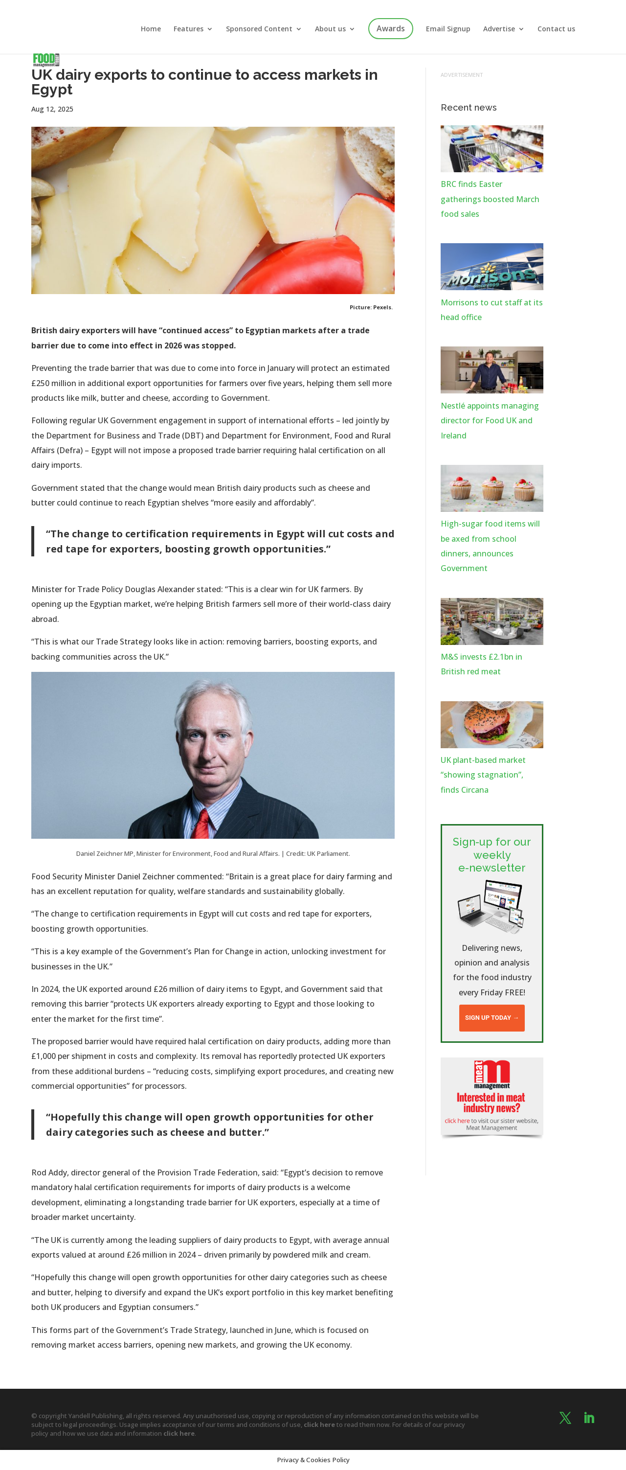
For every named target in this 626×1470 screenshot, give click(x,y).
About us (330, 29)
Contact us (556, 29)
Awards (391, 28)
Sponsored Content (259, 29)
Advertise (499, 29)
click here (319, 1424)
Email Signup (448, 29)
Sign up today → (492, 1017)
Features (188, 29)
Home (151, 29)
